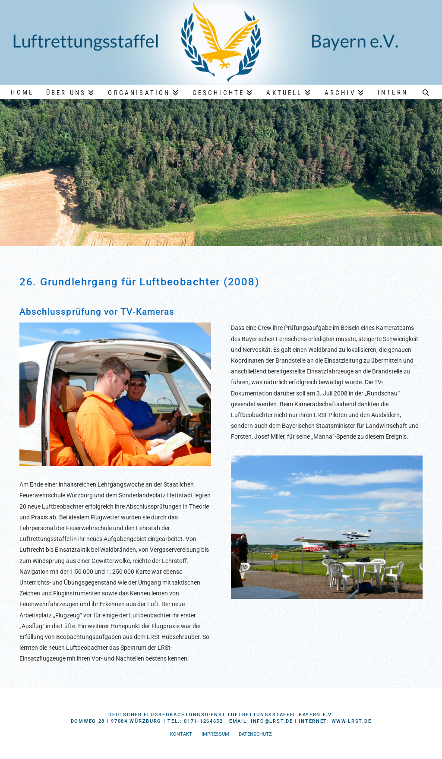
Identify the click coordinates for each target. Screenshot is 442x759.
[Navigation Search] (426, 91)
